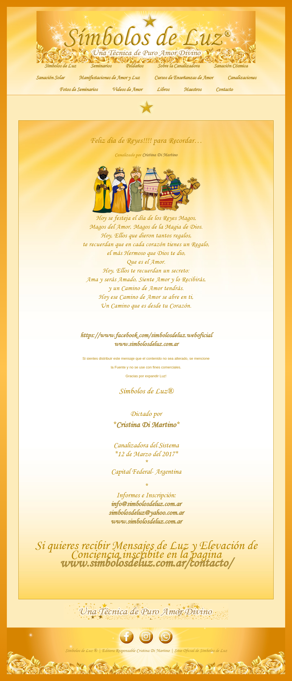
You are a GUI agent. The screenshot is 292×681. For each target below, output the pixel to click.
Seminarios (101, 66)
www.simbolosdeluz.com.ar (146, 344)
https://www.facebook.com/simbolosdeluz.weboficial (146, 335)
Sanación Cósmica (231, 66)
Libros (163, 89)
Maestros (192, 89)
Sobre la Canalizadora (178, 66)
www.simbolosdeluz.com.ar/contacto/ (146, 562)
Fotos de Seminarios (78, 89)
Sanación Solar (50, 77)
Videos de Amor (127, 89)
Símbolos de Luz (60, 66)
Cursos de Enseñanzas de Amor (183, 77)
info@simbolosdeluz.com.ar (146, 503)
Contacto (224, 89)
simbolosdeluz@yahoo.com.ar (146, 512)
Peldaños (134, 66)
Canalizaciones (242, 77)
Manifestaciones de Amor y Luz (109, 77)
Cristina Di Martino (159, 155)
